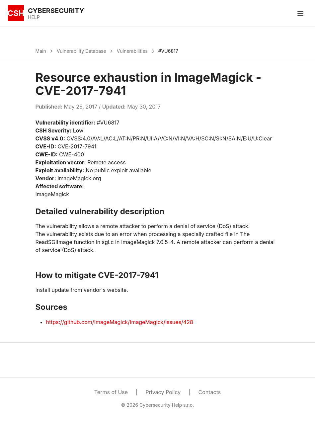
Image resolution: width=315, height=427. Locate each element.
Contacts (209, 392)
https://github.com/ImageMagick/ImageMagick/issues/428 (119, 322)
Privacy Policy (163, 392)
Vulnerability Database (81, 51)
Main (41, 51)
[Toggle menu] (300, 13)
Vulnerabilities (132, 51)
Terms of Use (111, 392)
